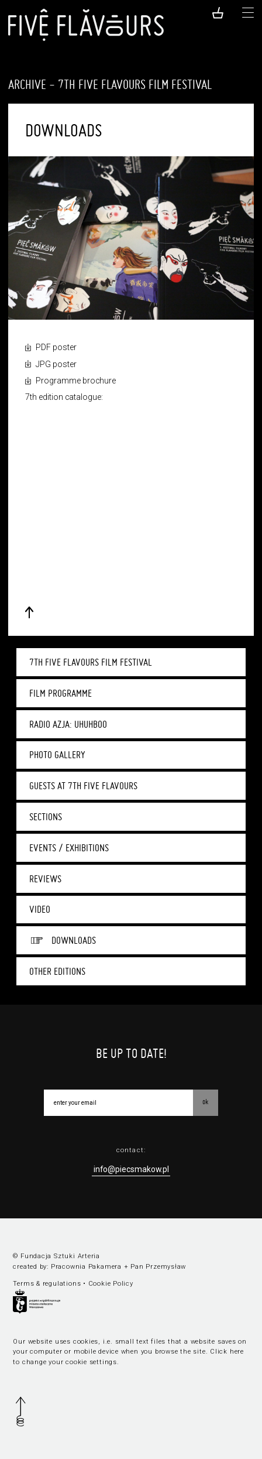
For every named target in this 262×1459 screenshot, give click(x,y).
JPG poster (56, 364)
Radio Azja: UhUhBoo (68, 724)
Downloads (73, 940)
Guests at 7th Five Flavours (83, 786)
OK (205, 1101)
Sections (45, 817)
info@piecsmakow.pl (131, 1169)
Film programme (60, 693)
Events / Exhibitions (69, 848)
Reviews (45, 879)
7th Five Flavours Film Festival (90, 662)
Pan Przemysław (158, 1266)
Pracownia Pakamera (86, 1266)
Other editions (57, 971)
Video (39, 909)
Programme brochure (76, 380)
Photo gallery (57, 755)
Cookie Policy (110, 1283)
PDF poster (56, 347)
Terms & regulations (47, 1283)
